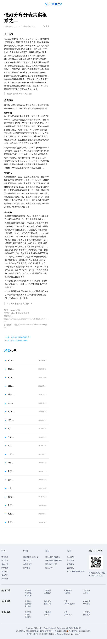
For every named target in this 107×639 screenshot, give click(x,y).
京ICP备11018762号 (73, 634)
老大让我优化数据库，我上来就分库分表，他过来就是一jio (11, 497)
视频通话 (28, 604)
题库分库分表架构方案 (11, 480)
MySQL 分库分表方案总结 (11, 403)
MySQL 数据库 (69, 604)
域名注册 (28, 590)
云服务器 (47, 590)
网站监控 (86, 615)
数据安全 (28, 612)
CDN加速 (86, 601)
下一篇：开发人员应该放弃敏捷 (16, 340)
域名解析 (67, 593)
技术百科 (4, 575)
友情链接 (70, 568)
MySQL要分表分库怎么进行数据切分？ (11, 429)
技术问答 (4, 561)
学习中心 (4, 571)
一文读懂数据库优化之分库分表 (11, 488)
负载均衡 (47, 612)
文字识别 (86, 612)
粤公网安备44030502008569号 (80, 631)
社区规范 (70, 557)
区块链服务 (68, 590)
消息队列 (86, 590)
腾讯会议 (47, 601)
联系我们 (70, 564)
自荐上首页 (27, 564)
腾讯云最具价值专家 (52, 557)
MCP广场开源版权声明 (75, 571)
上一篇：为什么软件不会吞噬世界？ (17, 337)
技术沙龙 (4, 564)
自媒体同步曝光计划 (30, 557)
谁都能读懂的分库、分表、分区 (11, 514)
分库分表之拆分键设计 (11, 471)
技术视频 (4, 568)
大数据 (46, 615)
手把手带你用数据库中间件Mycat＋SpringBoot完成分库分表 (11, 394)
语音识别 (28, 606)
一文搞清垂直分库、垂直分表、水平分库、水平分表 (11, 454)
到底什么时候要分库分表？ (11, 386)
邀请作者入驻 (28, 561)
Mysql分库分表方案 (11, 360)
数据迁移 (28, 617)
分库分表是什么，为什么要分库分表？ (11, 522)
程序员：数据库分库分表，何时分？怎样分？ (11, 420)
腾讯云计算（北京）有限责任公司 (39, 634)
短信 (65, 612)
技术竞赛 (26, 568)
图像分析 (47, 604)
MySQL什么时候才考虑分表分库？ (11, 446)
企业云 (66, 601)
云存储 (85, 593)
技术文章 (4, 557)
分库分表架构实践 (11, 463)
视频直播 (28, 595)
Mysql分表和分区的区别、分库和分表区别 (11, 411)
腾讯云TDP (49, 568)
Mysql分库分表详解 (11, 377)
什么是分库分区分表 (11, 437)
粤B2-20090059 (60, 631)
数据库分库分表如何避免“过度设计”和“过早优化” (11, 369)
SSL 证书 (86, 604)
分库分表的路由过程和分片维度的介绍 (11, 505)
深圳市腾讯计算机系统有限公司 (28, 631)
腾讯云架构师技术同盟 (53, 561)
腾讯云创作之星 (51, 564)
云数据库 (47, 593)
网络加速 (28, 593)
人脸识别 (28, 601)
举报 (46, 26)
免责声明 (70, 561)
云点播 (27, 615)
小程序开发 (68, 615)
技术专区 (4, 579)
